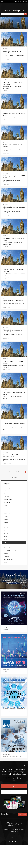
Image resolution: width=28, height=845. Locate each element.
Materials (6, 528)
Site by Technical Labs (14, 838)
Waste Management (8, 559)
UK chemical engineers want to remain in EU (12, 331)
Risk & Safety (7, 556)
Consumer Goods (8, 499)
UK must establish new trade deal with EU (13, 145)
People (5, 536)
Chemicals (6, 496)
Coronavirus (7, 502)
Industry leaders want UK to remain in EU (14, 208)
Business (6, 491)
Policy (6, 48)
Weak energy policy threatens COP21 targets (14, 177)
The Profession (7, 548)
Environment (7, 513)
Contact (14, 829)
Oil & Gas (6, 533)
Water (5, 562)
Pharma (5, 539)
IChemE (6, 516)
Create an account (14, 792)
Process (5, 545)
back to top (22, 765)
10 (25, 472)
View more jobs (22, 814)
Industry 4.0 (6, 522)
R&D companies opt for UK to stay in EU (14, 424)
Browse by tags (20, 829)
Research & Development (10, 551)
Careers (5, 494)
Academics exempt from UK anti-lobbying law (13, 270)
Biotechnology (7, 488)
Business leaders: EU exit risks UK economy (13, 362)
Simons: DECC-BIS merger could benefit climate (12, 52)
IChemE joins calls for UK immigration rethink (10, 456)
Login (25, 1)
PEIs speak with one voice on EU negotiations (13, 83)
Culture (5, 505)
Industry (6, 519)
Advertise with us (14, 831)
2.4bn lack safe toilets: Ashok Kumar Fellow (14, 239)
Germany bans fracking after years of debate (14, 114)
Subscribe (18, 1)
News (5, 531)
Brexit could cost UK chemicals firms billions (14, 393)
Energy (5, 511)
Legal (5, 525)
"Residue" (6, 553)
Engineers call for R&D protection (13, 301)
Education (6, 508)
